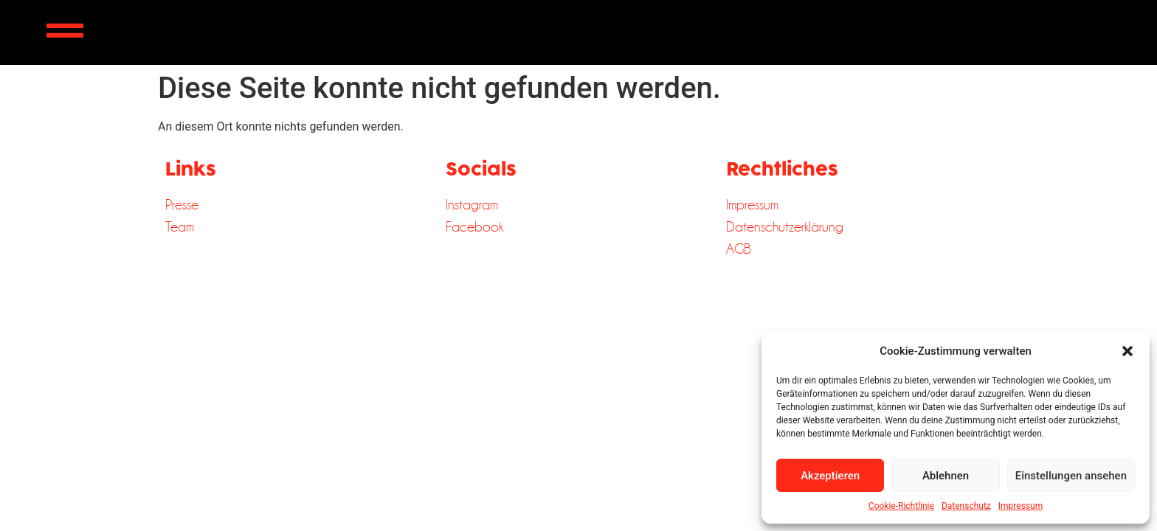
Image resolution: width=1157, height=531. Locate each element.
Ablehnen (945, 475)
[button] (1127, 351)
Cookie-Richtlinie (901, 506)
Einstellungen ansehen (1071, 475)
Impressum (1020, 506)
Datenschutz (966, 506)
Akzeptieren (830, 475)
